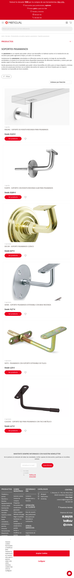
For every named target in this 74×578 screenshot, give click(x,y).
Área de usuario (30, 512)
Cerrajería (4, 535)
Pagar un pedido (19, 517)
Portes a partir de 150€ (38, 8)
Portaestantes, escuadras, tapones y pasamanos (24, 36)
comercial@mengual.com (65, 499)
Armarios (4, 528)
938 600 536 (38, 18)
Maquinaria (4, 533)
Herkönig (42, 499)
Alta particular (30, 517)
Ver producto (13, 139)
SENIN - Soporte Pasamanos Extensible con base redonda (28, 305)
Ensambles (4, 510)
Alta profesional (30, 514)
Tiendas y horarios (38, 11)
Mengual (42, 494)
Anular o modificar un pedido (17, 533)
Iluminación (5, 508)
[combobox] (37, 29)
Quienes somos (18, 496)
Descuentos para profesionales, (38, 5)
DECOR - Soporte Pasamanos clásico (19, 246)
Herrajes (7, 36)
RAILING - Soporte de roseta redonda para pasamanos (26, 130)
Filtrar (8, 76)
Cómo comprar (18, 512)
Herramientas (5, 531)
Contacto (28, 496)
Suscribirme (47, 465)
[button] (25, 138)
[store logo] (13, 22)
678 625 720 (38, 15)
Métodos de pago (19, 514)
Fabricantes (43, 496)
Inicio (2, 36)
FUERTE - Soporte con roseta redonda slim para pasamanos (29, 188)
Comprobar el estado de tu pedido (18, 526)
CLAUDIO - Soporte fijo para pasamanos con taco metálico (28, 422)
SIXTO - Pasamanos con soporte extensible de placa (25, 363)
